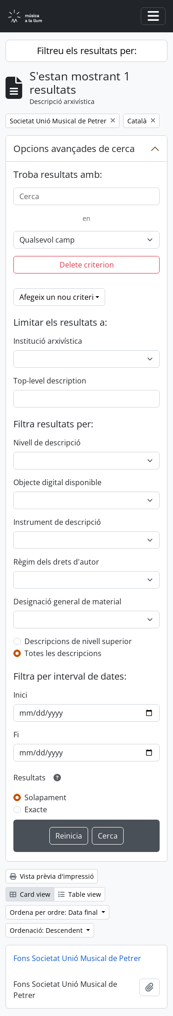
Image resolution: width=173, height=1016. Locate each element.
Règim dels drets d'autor (56, 562)
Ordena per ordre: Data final (55, 912)
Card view (30, 894)
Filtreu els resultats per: (87, 50)
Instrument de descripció (57, 522)
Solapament (45, 797)
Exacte (35, 809)
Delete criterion (87, 265)
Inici (20, 695)
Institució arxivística (47, 341)
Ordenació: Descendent (47, 930)
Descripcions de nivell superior (78, 641)
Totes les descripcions (62, 653)
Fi (16, 735)
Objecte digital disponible (57, 482)
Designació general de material (67, 601)
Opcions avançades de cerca (74, 148)
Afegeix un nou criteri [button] (56, 297)
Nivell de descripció (47, 443)
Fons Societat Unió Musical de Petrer (77, 958)
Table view (79, 894)
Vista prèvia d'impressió (52, 876)
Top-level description (49, 381)
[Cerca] (86, 196)
